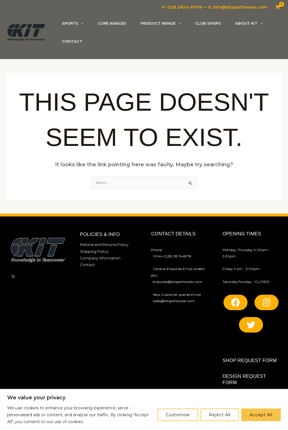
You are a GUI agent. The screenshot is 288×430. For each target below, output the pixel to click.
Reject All (220, 414)
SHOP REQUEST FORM (250, 360)
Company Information (99, 257)
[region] (144, 409)
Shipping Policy (93, 251)
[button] (80, 23)
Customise (178, 414)
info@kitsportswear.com (240, 7)
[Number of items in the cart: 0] (13, 276)
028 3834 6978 (184, 7)
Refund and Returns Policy (102, 244)
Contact (87, 263)
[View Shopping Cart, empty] (277, 7)
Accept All (261, 414)
